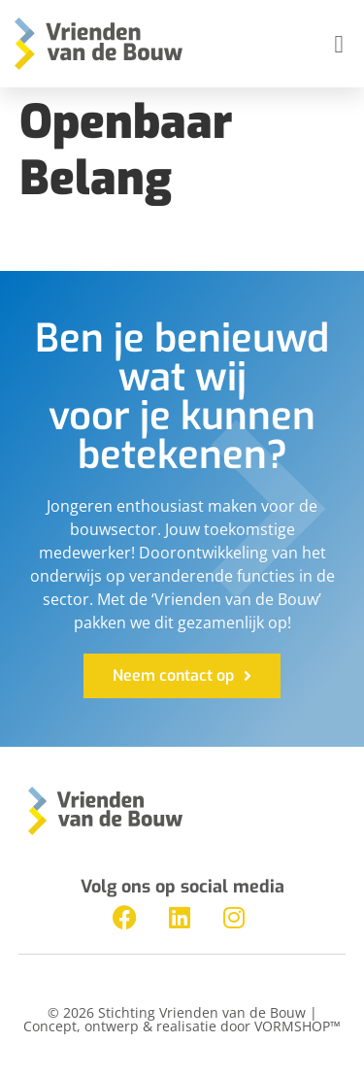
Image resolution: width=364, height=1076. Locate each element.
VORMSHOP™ (297, 1026)
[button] (338, 43)
